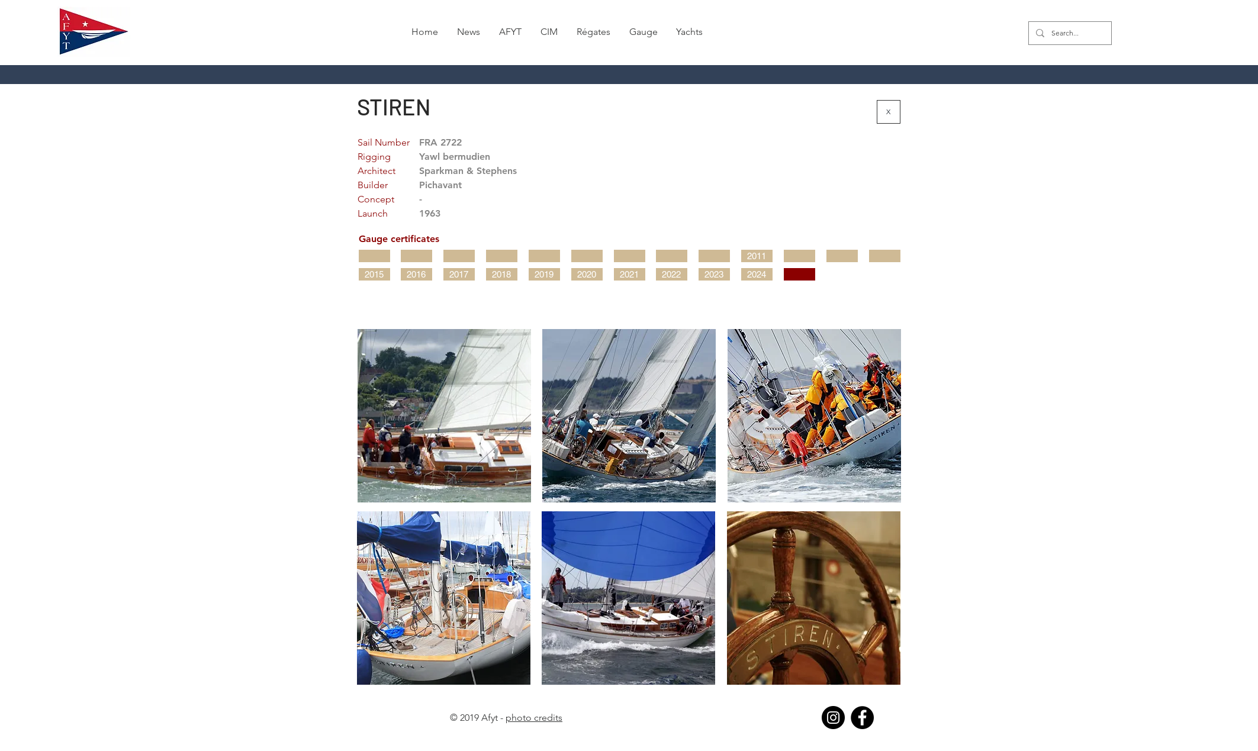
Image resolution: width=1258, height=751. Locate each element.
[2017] (459, 274)
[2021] (629, 274)
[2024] (757, 274)
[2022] (671, 274)
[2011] (757, 256)
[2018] (501, 274)
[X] (888, 112)
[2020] (587, 274)
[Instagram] (833, 717)
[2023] (714, 274)
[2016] (416, 274)
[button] (593, 32)
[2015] (374, 274)
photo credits (534, 717)
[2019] (544, 274)
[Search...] (1068, 33)
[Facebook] (862, 717)
